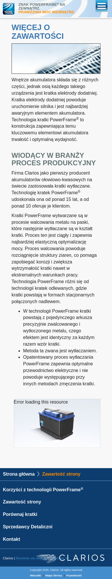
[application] (57, 423)
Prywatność (74, 575)
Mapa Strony (53, 575)
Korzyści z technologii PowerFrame (43, 489)
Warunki (35, 575)
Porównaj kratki (20, 514)
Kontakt (11, 539)
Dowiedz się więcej (31, 558)
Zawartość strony (22, 501)
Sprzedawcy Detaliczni (28, 526)
